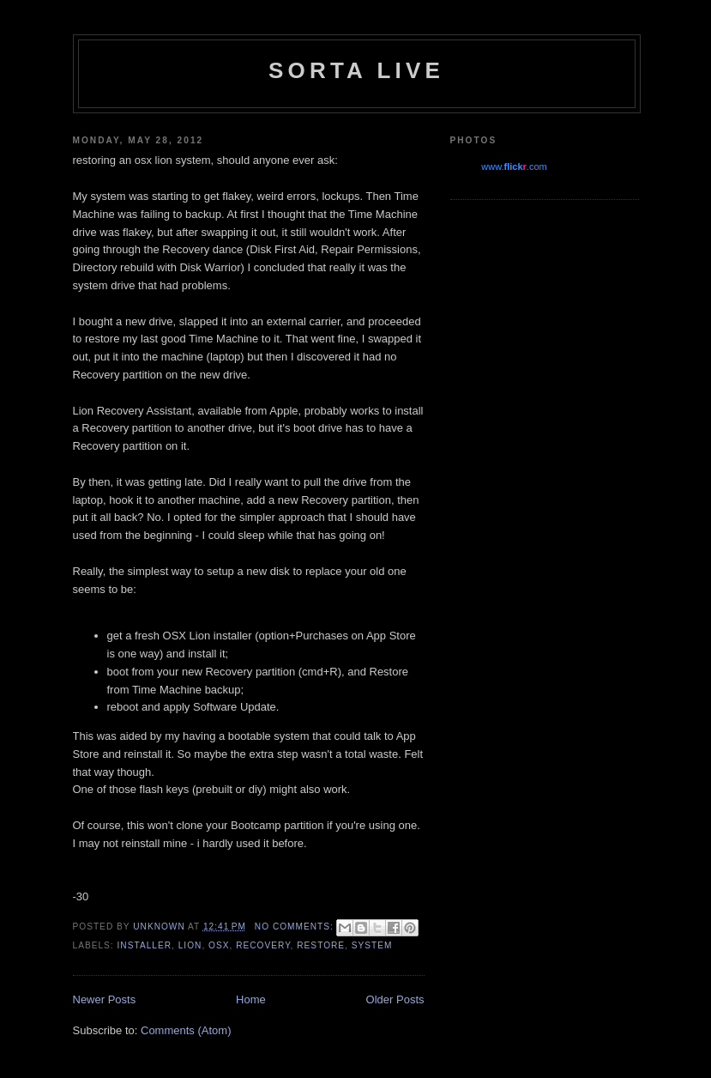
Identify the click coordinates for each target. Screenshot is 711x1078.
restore (321, 945)
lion (190, 945)
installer (144, 945)
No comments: (296, 926)
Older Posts (395, 999)
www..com (513, 166)
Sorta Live (356, 70)
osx (218, 945)
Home (251, 999)
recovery (263, 945)
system (372, 945)
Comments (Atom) (186, 1030)
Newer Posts (104, 999)
